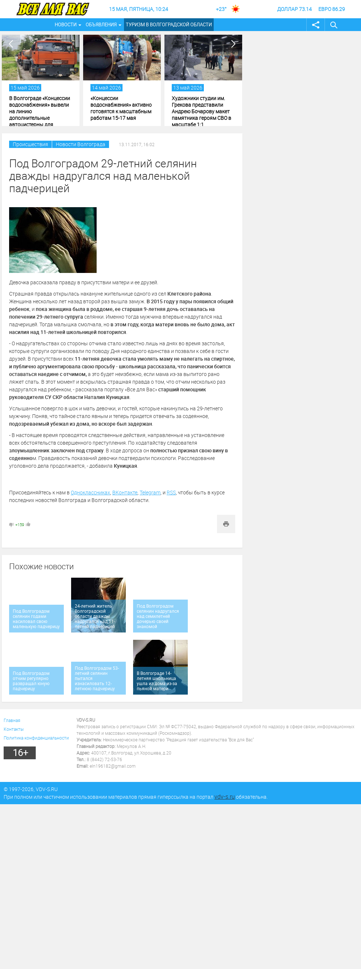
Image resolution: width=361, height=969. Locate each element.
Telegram (150, 492)
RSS (171, 492)
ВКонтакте (124, 492)
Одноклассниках (90, 492)
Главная (12, 720)
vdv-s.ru (224, 797)
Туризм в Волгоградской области (169, 24)
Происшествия (30, 144)
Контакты (14, 729)
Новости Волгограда (80, 144)
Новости (66, 24)
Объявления (101, 24)
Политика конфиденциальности (36, 738)
